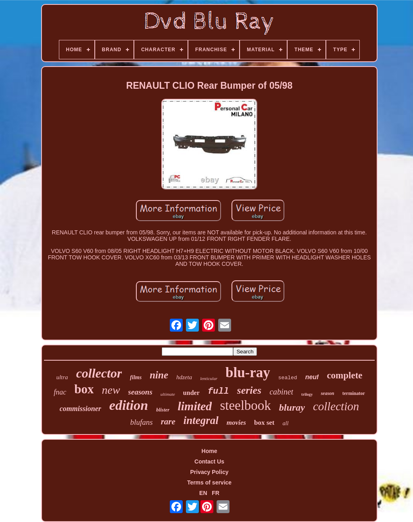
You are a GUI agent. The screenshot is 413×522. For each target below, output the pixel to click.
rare (168, 421)
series (249, 390)
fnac (60, 392)
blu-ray (247, 372)
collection (336, 406)
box (84, 389)
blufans (141, 422)
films (136, 377)
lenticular (208, 378)
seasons (140, 392)
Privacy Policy (209, 472)
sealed (287, 378)
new (111, 390)
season (327, 393)
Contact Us (209, 461)
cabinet (281, 391)
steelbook (245, 405)
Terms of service (209, 482)
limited (194, 406)
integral (201, 420)
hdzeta (184, 377)
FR (215, 493)
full (218, 391)
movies (236, 422)
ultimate (168, 394)
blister (162, 410)
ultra (62, 377)
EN (203, 493)
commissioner (80, 409)
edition (128, 405)
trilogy (307, 394)
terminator (353, 393)
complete (344, 375)
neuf (312, 377)
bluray (292, 407)
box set (264, 422)
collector (99, 373)
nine (159, 375)
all (286, 423)
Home (209, 451)
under (191, 392)
